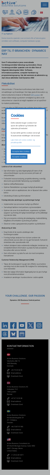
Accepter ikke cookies (20, 151)
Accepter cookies (19, 157)
